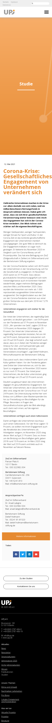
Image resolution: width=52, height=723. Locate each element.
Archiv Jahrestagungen (10, 665)
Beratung (5, 720)
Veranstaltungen (8, 656)
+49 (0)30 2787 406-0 (12, 629)
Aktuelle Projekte (8, 712)
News (3, 648)
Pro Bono (5, 695)
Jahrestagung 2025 (9, 660)
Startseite (6, 2)
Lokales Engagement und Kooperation (10, 700)
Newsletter (6, 652)
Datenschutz (7, 5)
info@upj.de (9, 635)
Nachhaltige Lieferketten (11, 691)
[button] (16, 554)
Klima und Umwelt (9, 687)
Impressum (14, 2)
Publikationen (7, 672)
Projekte (4, 716)
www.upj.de (7, 637)
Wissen (4, 669)
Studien (4, 674)
